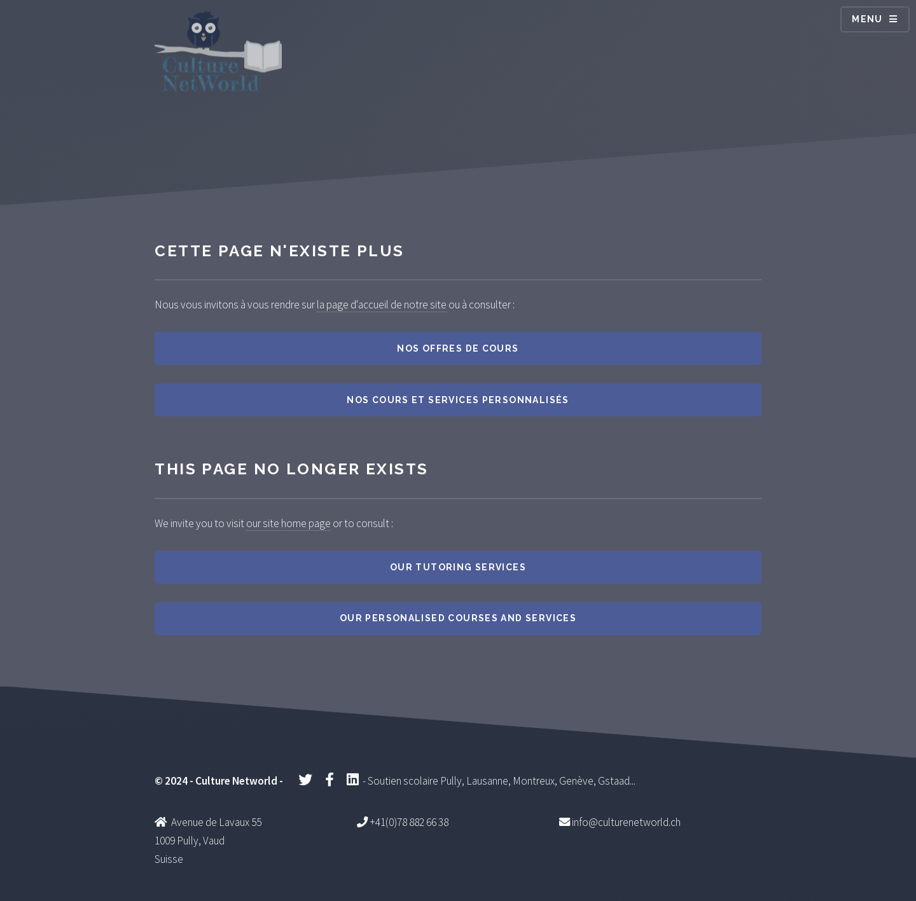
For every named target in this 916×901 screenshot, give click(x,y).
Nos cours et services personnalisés (458, 400)
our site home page (288, 523)
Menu (867, 19)
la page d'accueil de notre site (382, 305)
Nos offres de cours (457, 348)
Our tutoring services (458, 567)
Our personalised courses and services (458, 618)
